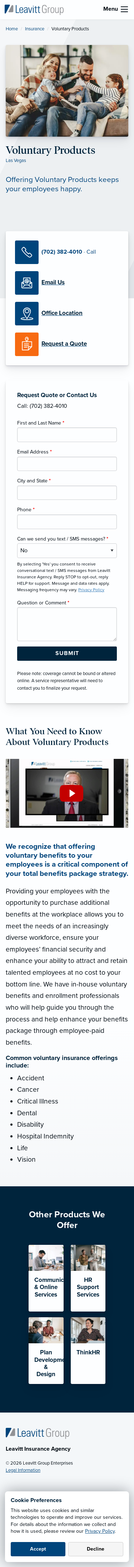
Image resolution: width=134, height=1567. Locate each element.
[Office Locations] (67, 313)
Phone (26, 510)
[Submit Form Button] (67, 653)
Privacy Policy (100, 1531)
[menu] (124, 9)
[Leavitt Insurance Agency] (34, 9)
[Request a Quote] (67, 344)
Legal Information (23, 1470)
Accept (38, 1549)
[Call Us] (67, 252)
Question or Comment (43, 603)
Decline (95, 1549)
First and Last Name (40, 423)
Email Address (34, 452)
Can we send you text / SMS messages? (62, 539)
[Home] (37, 1433)
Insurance (34, 29)
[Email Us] (53, 282)
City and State (34, 481)
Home (12, 29)
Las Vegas (16, 160)
